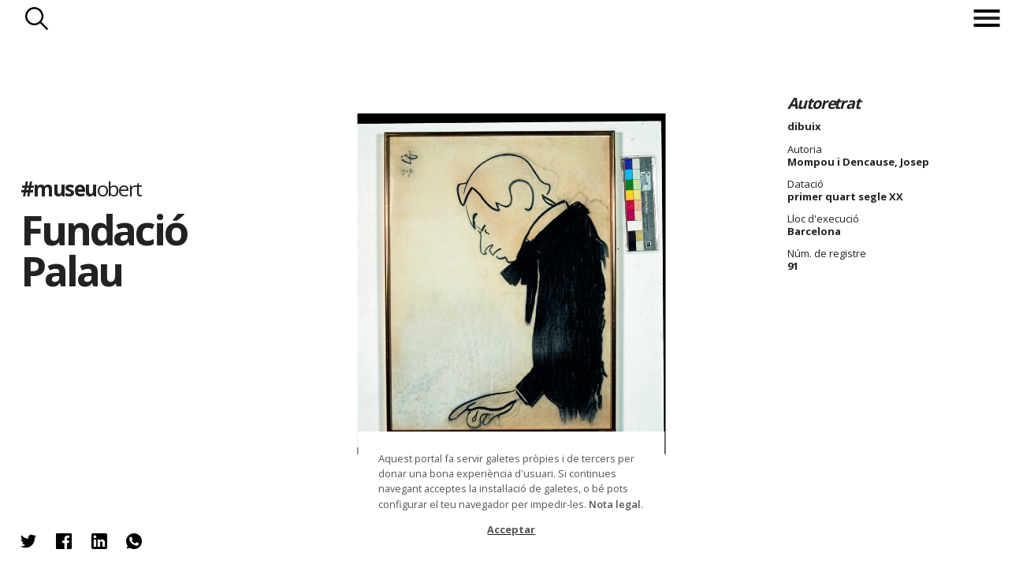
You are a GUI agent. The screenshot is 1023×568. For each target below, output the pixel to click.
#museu (81, 188)
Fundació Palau (103, 250)
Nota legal (615, 504)
